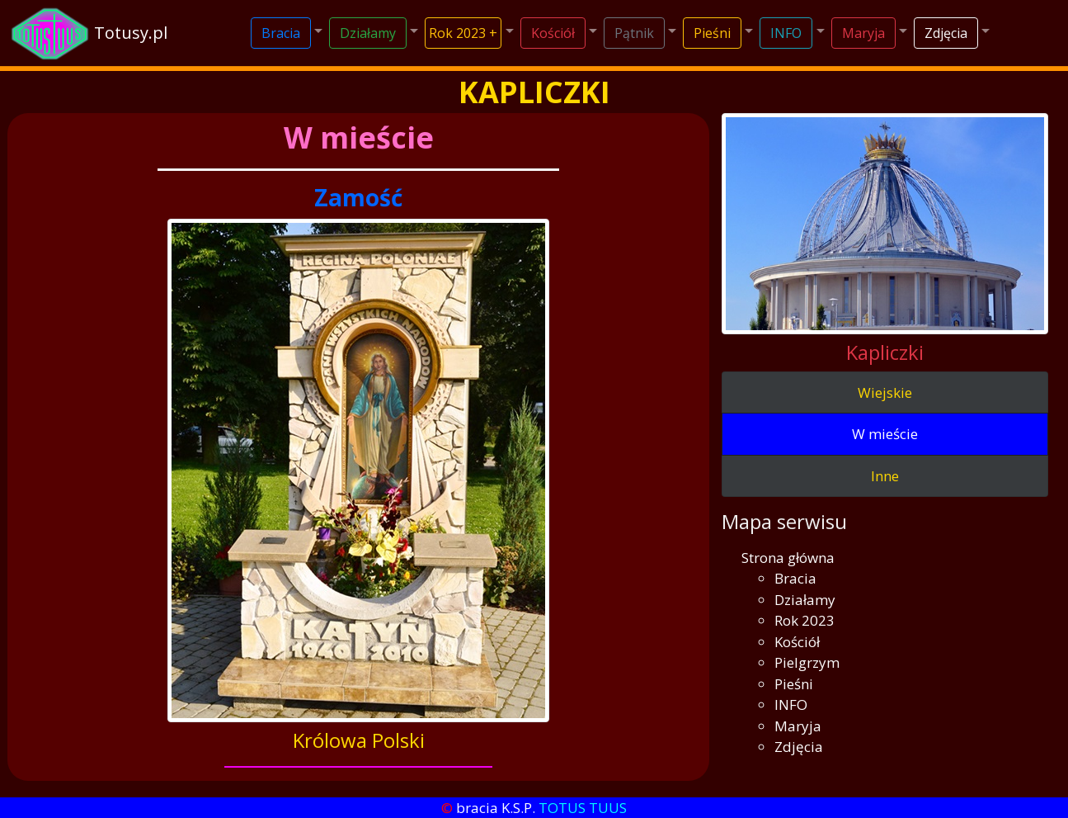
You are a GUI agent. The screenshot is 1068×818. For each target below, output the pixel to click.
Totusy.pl (130, 32)
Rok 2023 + (463, 33)
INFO (786, 33)
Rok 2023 (804, 620)
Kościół (553, 33)
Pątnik (634, 33)
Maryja (863, 33)
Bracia (280, 33)
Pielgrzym (807, 662)
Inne (885, 475)
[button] (286, 33)
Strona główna (788, 557)
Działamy (368, 33)
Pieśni (712, 33)
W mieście (885, 433)
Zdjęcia (946, 33)
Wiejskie (885, 392)
